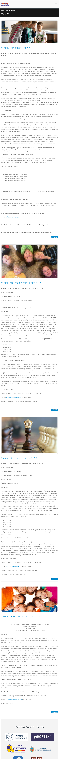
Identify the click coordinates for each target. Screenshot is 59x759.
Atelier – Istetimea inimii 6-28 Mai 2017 (22, 616)
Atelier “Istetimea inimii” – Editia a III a (21, 283)
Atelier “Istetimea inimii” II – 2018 (19, 458)
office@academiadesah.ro (13, 217)
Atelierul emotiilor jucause (15, 48)
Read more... (54, 237)
